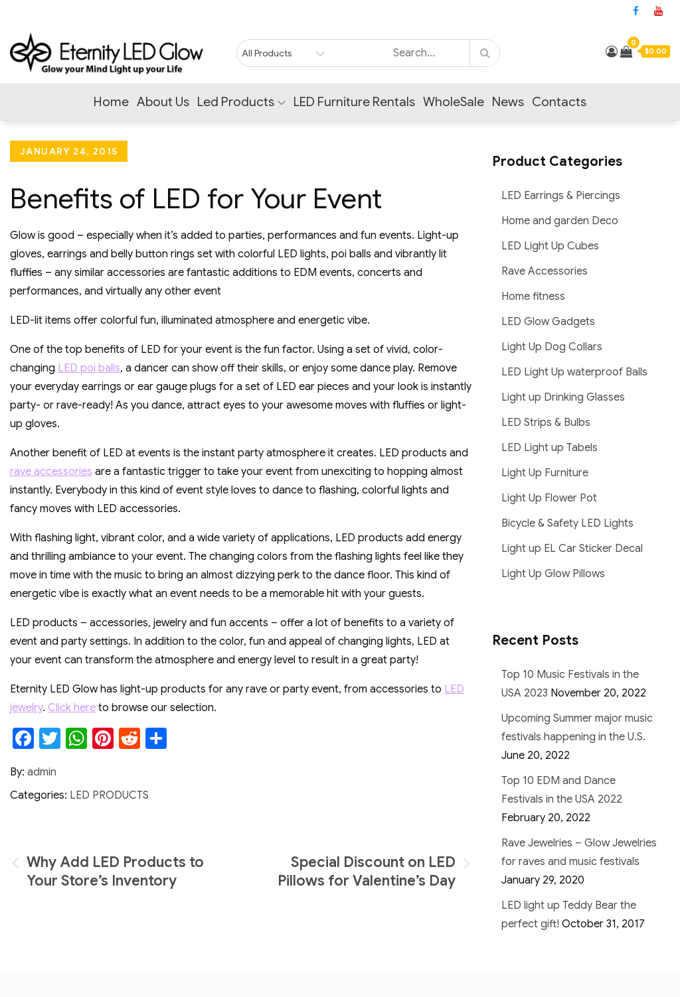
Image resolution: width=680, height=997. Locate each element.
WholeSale (453, 101)
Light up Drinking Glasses (563, 397)
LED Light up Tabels (549, 447)
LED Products (109, 795)
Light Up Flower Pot (549, 498)
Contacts (559, 101)
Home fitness (533, 296)
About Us (163, 101)
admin (41, 772)
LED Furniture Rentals (354, 101)
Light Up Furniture (544, 473)
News (508, 101)
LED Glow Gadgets (548, 321)
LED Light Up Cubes (550, 246)
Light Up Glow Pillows (553, 573)
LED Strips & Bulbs (545, 422)
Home (111, 101)
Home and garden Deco (559, 221)
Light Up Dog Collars (551, 347)
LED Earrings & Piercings (560, 195)
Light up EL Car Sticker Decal (572, 548)
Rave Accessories (544, 271)
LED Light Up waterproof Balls (574, 372)
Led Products (241, 101)
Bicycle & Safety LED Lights (567, 523)
